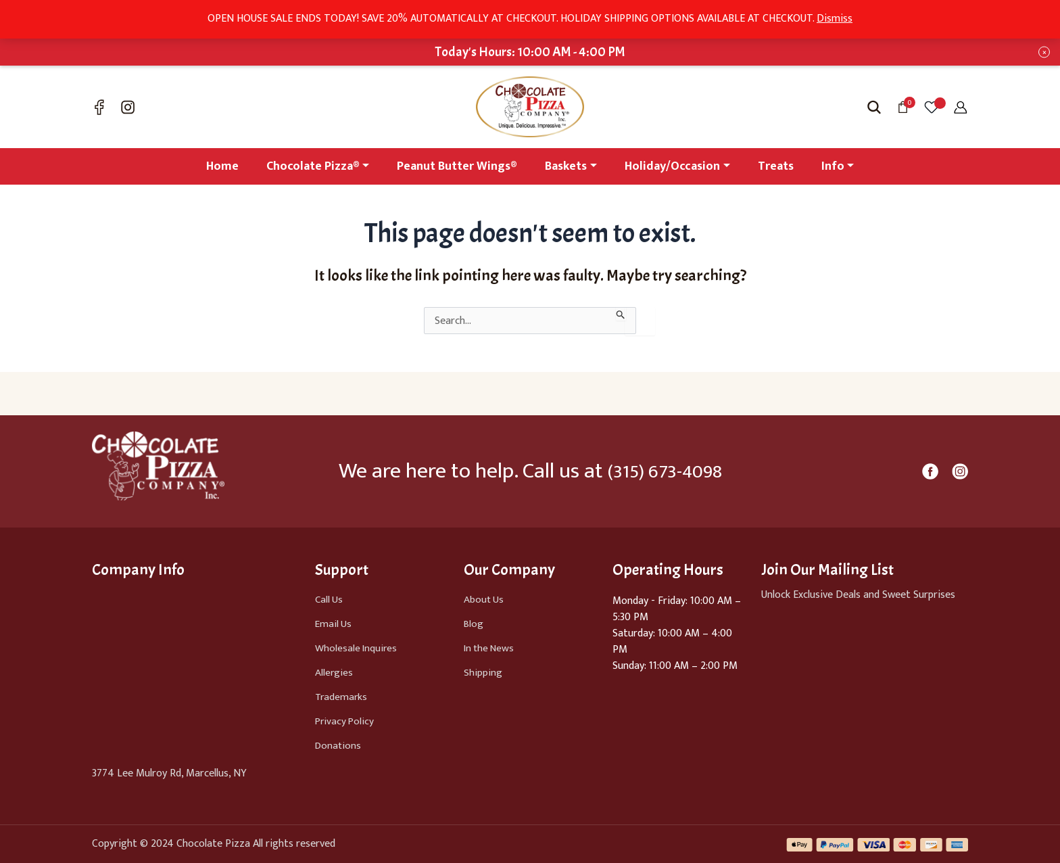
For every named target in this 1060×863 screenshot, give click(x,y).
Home (222, 166)
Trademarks (342, 697)
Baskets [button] (566, 166)
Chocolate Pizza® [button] (313, 166)
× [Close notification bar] (1044, 52)
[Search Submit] (621, 314)
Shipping (483, 672)
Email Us (334, 624)
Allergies (334, 672)
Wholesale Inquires (357, 648)
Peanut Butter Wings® (457, 166)
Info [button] (832, 166)
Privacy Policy (346, 721)
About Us (484, 599)
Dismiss (834, 18)
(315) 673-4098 (665, 471)
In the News (491, 648)
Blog (474, 624)
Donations (339, 746)
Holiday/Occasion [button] (672, 166)
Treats (776, 166)
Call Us (329, 599)
